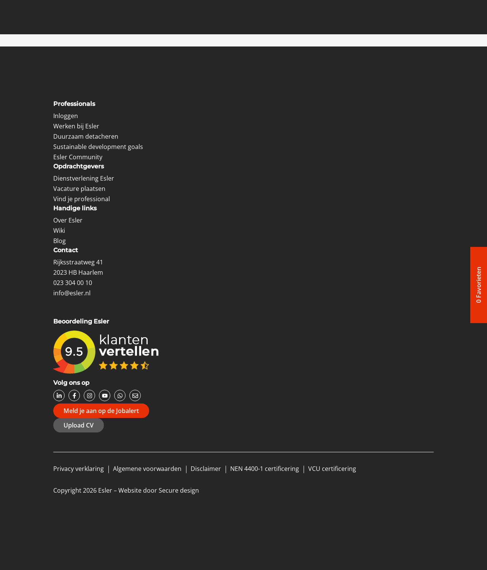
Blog (59, 241)
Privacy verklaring (78, 468)
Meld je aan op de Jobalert (101, 411)
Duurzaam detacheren (85, 136)
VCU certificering (332, 468)
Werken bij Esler (76, 126)
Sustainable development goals (98, 146)
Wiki (59, 230)
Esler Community (77, 157)
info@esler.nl (72, 293)
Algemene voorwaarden (147, 468)
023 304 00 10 (72, 283)
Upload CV (79, 425)
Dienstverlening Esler (83, 178)
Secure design (179, 490)
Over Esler (68, 220)
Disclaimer (206, 468)
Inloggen (65, 116)
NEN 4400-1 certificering (264, 468)
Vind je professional (81, 199)
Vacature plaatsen (79, 188)
